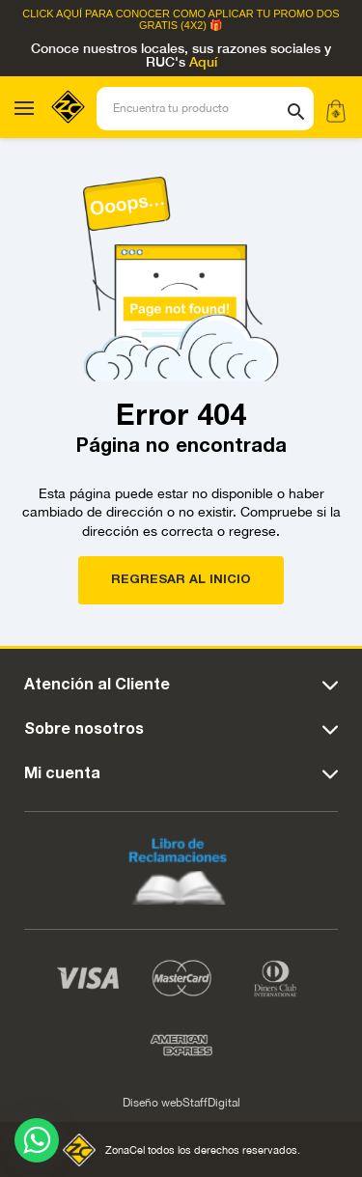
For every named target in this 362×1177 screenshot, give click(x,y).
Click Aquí (52, 14)
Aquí (203, 63)
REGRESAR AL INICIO (181, 579)
